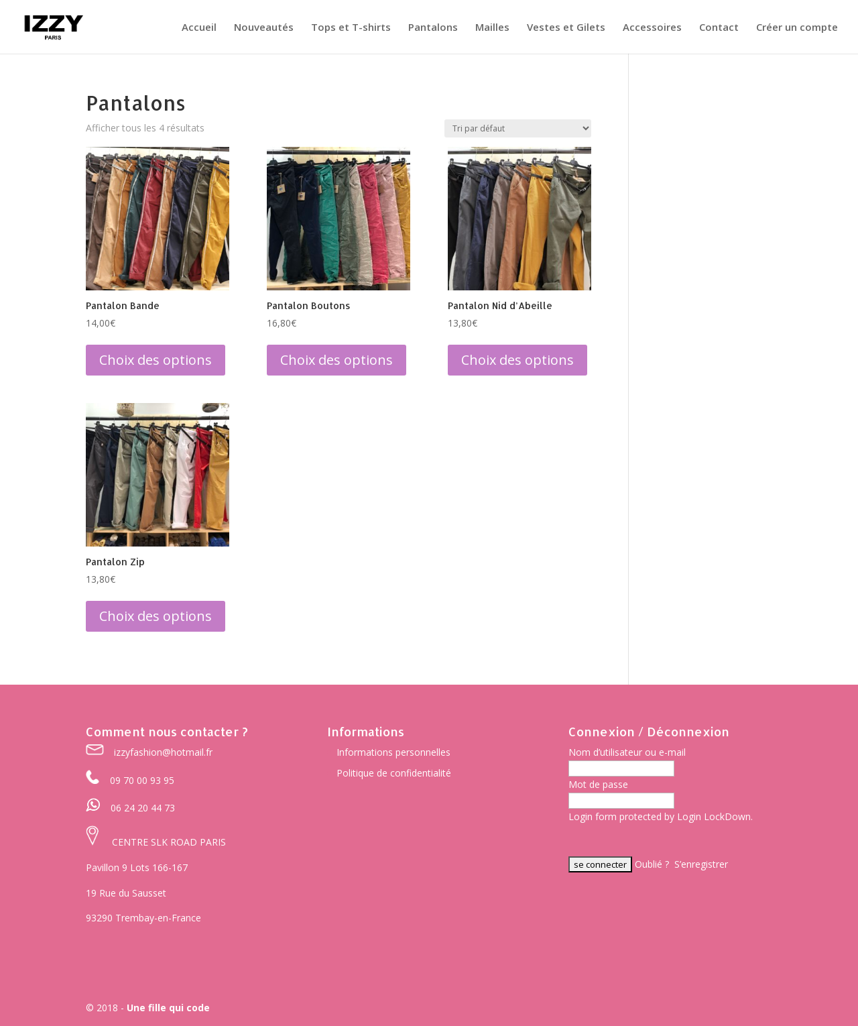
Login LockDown (714, 816)
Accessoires (652, 28)
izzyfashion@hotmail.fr (163, 752)
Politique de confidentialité (393, 772)
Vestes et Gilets (566, 28)
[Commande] (517, 128)
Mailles (492, 28)
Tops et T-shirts (351, 28)
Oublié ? (652, 864)
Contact (719, 28)
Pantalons (433, 28)
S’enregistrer (701, 864)
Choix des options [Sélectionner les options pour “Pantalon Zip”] (155, 616)
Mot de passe (598, 784)
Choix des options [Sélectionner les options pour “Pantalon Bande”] (155, 360)
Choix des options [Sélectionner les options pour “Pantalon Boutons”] (336, 360)
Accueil (199, 28)
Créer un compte (797, 28)
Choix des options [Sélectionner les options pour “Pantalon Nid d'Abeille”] (517, 360)
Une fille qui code (168, 1007)
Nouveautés (264, 28)
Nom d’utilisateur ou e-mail (627, 752)
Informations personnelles (393, 752)
